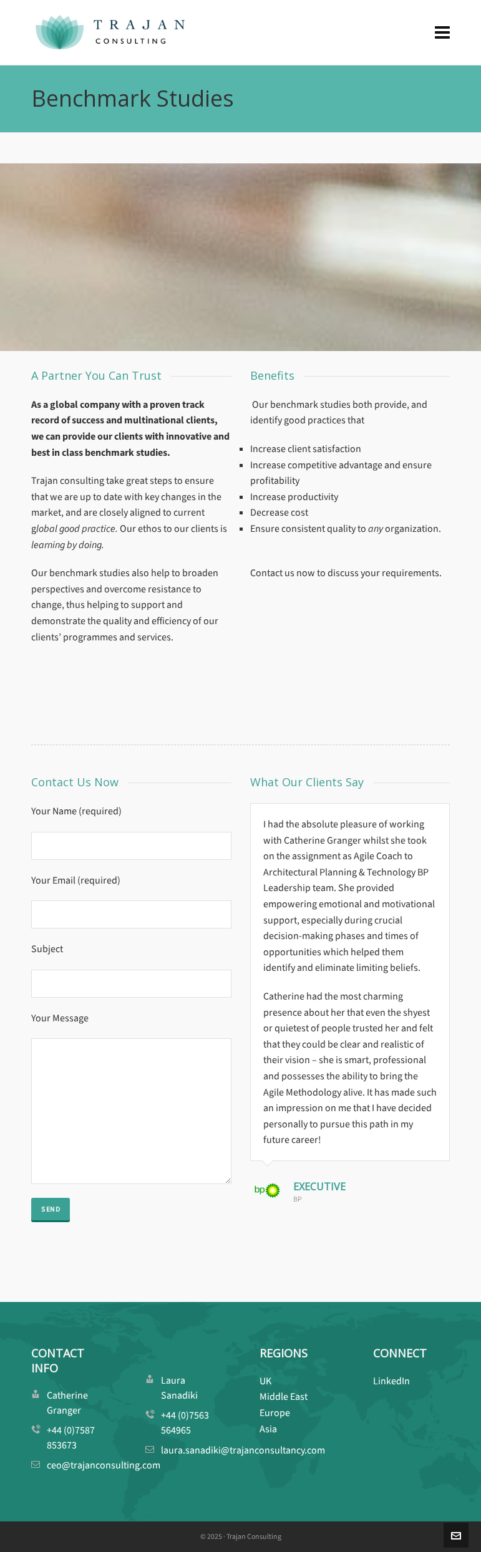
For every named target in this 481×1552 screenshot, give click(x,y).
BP (297, 1199)
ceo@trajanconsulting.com (103, 1465)
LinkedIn (391, 1380)
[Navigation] (442, 32)
